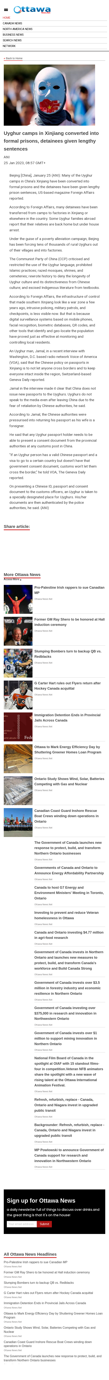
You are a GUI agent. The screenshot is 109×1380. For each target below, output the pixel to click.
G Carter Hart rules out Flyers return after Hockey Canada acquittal (48, 1293)
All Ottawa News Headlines (30, 1254)
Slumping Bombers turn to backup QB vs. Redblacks (39, 1282)
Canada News (12, 23)
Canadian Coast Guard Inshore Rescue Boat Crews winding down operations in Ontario (66, 816)
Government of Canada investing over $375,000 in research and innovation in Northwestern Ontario (65, 1013)
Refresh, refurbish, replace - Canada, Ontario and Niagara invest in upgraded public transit (66, 1105)
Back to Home (13, 58)
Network (9, 46)
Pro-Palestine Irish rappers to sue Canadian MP (35, 1262)
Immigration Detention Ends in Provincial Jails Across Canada (45, 1303)
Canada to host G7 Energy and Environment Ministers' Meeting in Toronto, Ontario (69, 893)
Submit (44, 1224)
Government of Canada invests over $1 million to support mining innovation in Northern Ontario (65, 1038)
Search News (12, 40)
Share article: (17, 526)
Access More (11, 579)
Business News (13, 34)
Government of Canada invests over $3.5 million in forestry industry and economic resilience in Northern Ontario (67, 988)
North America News (18, 29)
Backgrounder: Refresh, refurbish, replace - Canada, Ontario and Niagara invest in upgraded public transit (69, 1130)
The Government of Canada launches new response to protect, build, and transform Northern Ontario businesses (68, 848)
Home (6, 17)
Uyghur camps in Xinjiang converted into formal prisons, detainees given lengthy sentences (51, 141)
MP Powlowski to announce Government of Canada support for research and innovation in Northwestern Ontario (69, 1155)
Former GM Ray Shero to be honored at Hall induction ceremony (47, 1272)
